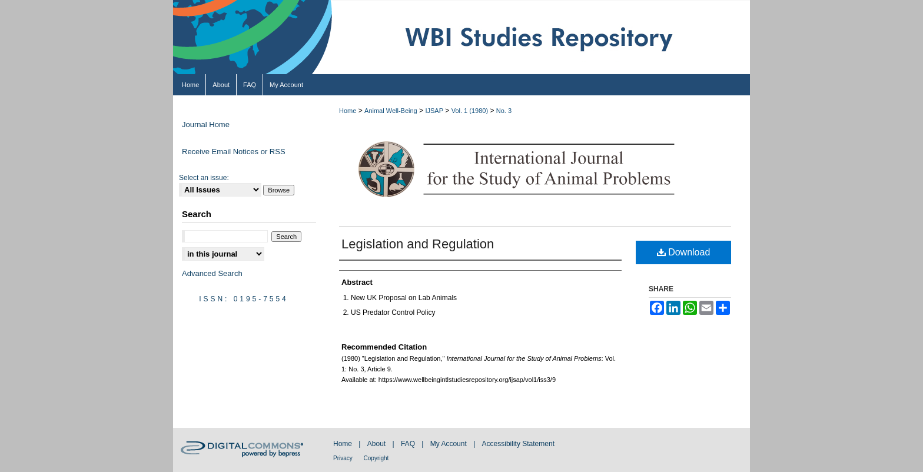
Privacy (343, 458)
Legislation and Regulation (417, 244)
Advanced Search (212, 273)
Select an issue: (204, 178)
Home (347, 110)
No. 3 (504, 110)
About (377, 444)
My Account (449, 444)
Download (683, 252)
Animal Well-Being (390, 110)
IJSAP (434, 110)
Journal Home (206, 124)
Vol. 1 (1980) (469, 110)
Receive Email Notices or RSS (233, 151)
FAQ (409, 444)
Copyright (376, 458)
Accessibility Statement (518, 444)
